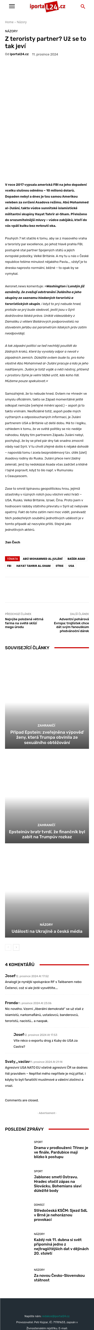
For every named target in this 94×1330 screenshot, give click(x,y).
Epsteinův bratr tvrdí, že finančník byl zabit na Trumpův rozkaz (47, 794)
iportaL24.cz (19, 54)
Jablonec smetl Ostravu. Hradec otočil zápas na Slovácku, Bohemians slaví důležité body (58, 1143)
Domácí (39, 1164)
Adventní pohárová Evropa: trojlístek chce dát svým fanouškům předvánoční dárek (71, 585)
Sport (38, 1101)
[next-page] (16, 907)
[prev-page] (8, 907)
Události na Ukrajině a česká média (47, 890)
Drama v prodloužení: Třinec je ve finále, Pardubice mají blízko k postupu (61, 1112)
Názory (22, 22)
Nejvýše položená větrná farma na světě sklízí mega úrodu (24, 583)
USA (71, 525)
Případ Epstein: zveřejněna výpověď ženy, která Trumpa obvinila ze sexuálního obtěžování (46, 696)
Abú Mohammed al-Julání (42, 518)
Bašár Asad (76, 518)
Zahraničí (46, 685)
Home (9, 22)
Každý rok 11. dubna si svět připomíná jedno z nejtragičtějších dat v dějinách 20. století (61, 1206)
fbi (9, 525)
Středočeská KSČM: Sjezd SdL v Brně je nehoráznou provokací (61, 1175)
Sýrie (59, 525)
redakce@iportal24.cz (55, 1276)
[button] (83, 7)
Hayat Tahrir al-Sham (33, 525)
